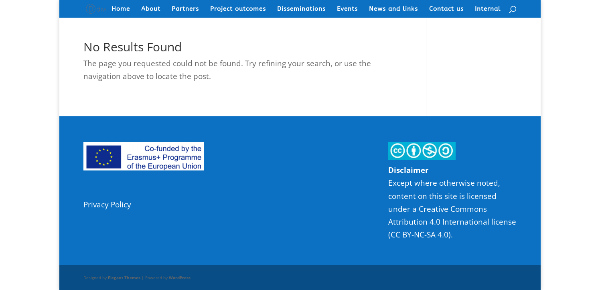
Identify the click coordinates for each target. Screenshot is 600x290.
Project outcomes (238, 9)
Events (347, 9)
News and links (393, 9)
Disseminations (301, 9)
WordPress (180, 277)
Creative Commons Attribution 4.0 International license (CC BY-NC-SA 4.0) (452, 222)
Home (120, 9)
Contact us (446, 9)
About (150, 9)
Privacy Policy (107, 204)
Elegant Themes (124, 277)
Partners (185, 9)
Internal (488, 9)
